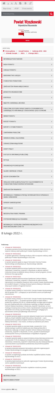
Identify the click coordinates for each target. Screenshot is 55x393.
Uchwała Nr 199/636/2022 (13, 366)
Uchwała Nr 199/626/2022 (13, 266)
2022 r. (23, 53)
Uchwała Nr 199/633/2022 (13, 346)
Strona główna (9, 51)
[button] (27, 376)
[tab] (27, 376)
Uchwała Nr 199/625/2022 (13, 260)
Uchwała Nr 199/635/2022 (13, 359)
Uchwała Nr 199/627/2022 (13, 277)
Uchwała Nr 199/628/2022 (13, 288)
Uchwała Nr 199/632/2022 (13, 336)
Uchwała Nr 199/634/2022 (13, 353)
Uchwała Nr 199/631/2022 (13, 324)
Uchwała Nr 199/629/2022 (13, 297)
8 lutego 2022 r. (33, 53)
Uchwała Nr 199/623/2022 (13, 254)
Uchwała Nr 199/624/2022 (13, 247)
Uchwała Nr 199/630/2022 (13, 314)
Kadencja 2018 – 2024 (39, 51)
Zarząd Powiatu (24, 51)
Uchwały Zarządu (11, 53)
